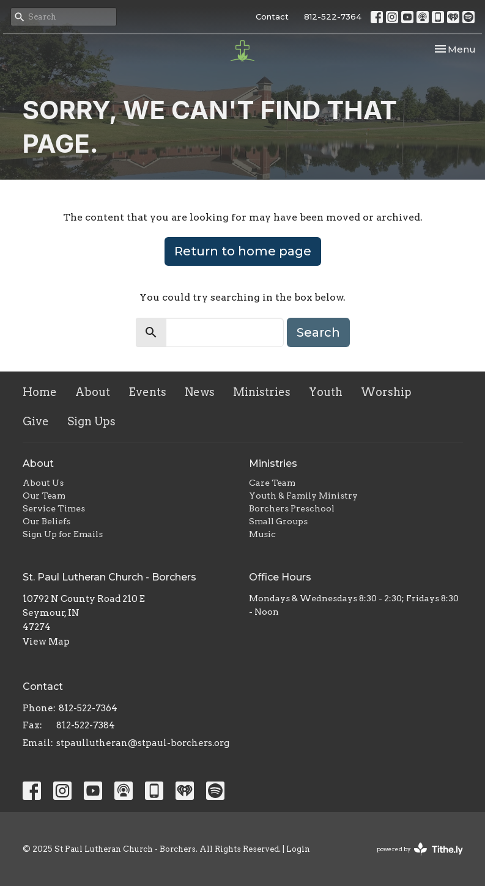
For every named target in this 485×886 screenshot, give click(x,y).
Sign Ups (91, 421)
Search (318, 332)
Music (262, 534)
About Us (43, 483)
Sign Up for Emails (63, 534)
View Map (46, 641)
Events (147, 392)
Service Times (54, 508)
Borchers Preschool (292, 508)
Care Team (272, 483)
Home (40, 392)
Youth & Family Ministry (303, 495)
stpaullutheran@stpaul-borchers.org (142, 743)
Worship (386, 392)
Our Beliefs (46, 521)
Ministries (262, 392)
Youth (325, 392)
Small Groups (278, 521)
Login (298, 849)
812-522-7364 (332, 16)
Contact (272, 16)
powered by (420, 849)
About (92, 392)
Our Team (44, 495)
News (200, 392)
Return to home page (242, 251)
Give (36, 421)
